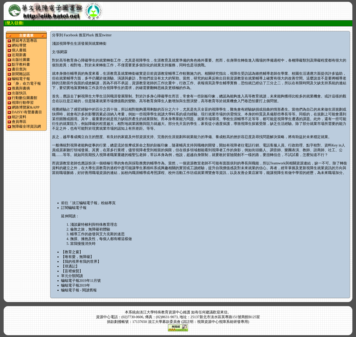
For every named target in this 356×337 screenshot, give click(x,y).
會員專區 (19, 122)
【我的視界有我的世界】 (81, 261)
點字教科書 (21, 64)
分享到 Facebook (65, 35)
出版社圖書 (21, 60)
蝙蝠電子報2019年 (75, 285)
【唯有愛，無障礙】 (77, 257)
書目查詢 (19, 69)
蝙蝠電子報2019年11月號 (81, 280)
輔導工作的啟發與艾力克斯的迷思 (97, 234)
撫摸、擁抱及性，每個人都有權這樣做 (101, 239)
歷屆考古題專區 (24, 40)
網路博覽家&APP (26, 107)
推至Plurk (86, 35)
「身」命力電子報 (26, 83)
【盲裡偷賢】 (72, 271)
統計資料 (19, 117)
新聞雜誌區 (21, 74)
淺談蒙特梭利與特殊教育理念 (93, 224)
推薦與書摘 (21, 88)
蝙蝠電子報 (21, 79)
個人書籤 (19, 50)
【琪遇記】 (70, 266)
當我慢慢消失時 (83, 243)
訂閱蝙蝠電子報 (74, 208)
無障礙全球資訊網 (26, 126)
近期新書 (19, 55)
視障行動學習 (23, 102)
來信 (223, 312)
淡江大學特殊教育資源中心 (161, 312)
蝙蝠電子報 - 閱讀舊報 (79, 290)
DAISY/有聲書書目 (27, 112)
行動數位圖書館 (24, 98)
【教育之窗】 (72, 252)
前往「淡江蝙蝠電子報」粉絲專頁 (88, 203)
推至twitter (103, 35)
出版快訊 (19, 93)
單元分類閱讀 (72, 276)
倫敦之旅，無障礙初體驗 (90, 229)
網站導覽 (19, 45)
